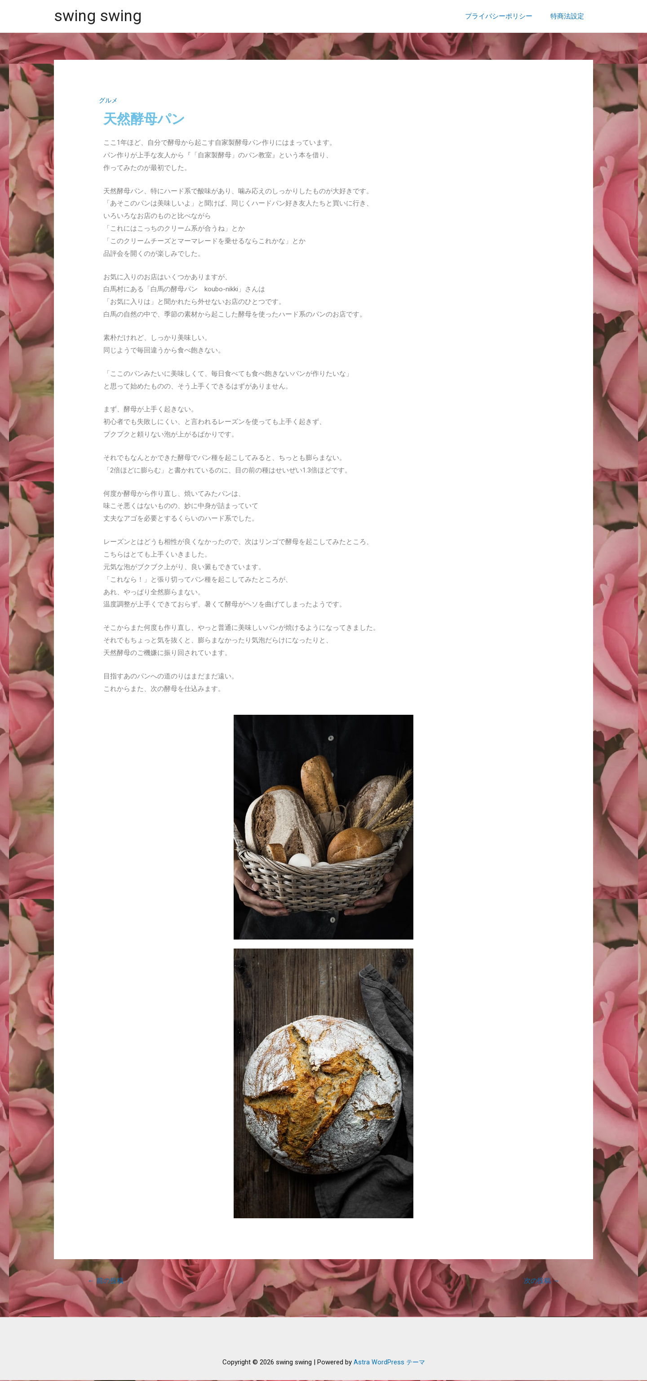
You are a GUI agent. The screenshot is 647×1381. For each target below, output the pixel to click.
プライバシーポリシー (505, 16)
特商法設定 (569, 16)
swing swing (98, 16)
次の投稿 (540, 1280)
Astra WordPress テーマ (389, 1363)
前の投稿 (107, 1280)
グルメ (109, 100)
